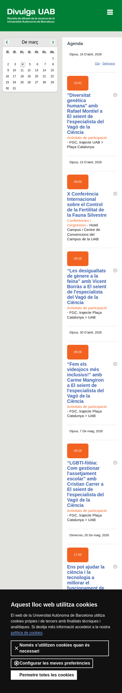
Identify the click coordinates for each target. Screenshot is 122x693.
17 (14, 76)
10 (14, 70)
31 (14, 88)
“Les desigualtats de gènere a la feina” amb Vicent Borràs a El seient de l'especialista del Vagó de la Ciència (86, 286)
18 (21, 76)
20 (36, 76)
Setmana (108, 63)
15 (52, 70)
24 (14, 82)
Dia (97, 63)
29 (52, 82)
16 (7, 76)
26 (29, 82)
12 (29, 70)
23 (7, 82)
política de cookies (26, 633)
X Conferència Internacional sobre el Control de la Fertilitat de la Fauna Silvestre (87, 204)
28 (44, 82)
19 (29, 76)
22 (52, 76)
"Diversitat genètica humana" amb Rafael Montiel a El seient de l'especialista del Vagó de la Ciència (85, 113)
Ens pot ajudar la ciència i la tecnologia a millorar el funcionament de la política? (86, 580)
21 (44, 76)
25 (21, 82)
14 (44, 70)
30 (7, 88)
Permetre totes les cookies (44, 675)
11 (21, 70)
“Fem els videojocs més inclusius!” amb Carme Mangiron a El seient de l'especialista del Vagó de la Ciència (85, 382)
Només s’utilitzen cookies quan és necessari (52, 648)
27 (36, 82)
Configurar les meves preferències (52, 663)
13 (36, 70)
